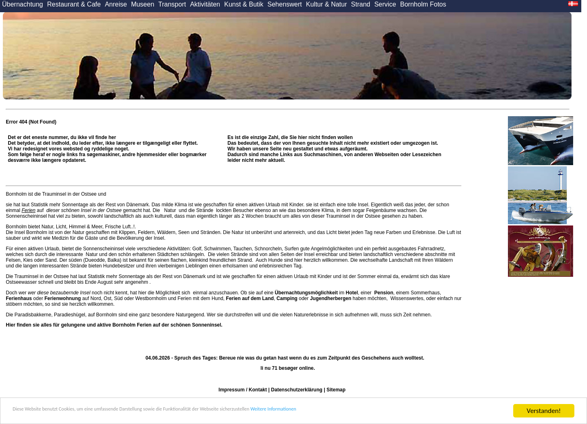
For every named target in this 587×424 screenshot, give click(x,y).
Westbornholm (151, 298)
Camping (286, 298)
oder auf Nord (53, 298)
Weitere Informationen (379, 411)
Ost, (108, 298)
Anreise (116, 4)
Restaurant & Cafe (74, 4)
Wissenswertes (407, 298)
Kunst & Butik (243, 4)
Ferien (28, 210)
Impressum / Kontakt (242, 390)
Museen (142, 4)
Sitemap (336, 390)
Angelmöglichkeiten (331, 249)
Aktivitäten (205, 4)
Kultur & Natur (326, 4)
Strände (205, 210)
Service (385, 4)
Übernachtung (22, 4)
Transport (172, 4)
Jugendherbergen (330, 298)
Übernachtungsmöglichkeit (306, 293)
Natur (170, 210)
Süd (118, 298)
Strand (360, 4)
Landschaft (401, 260)
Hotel (352, 293)
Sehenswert (284, 4)
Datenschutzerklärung (296, 390)
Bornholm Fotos (423, 4)
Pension (383, 293)
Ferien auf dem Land (250, 298)
